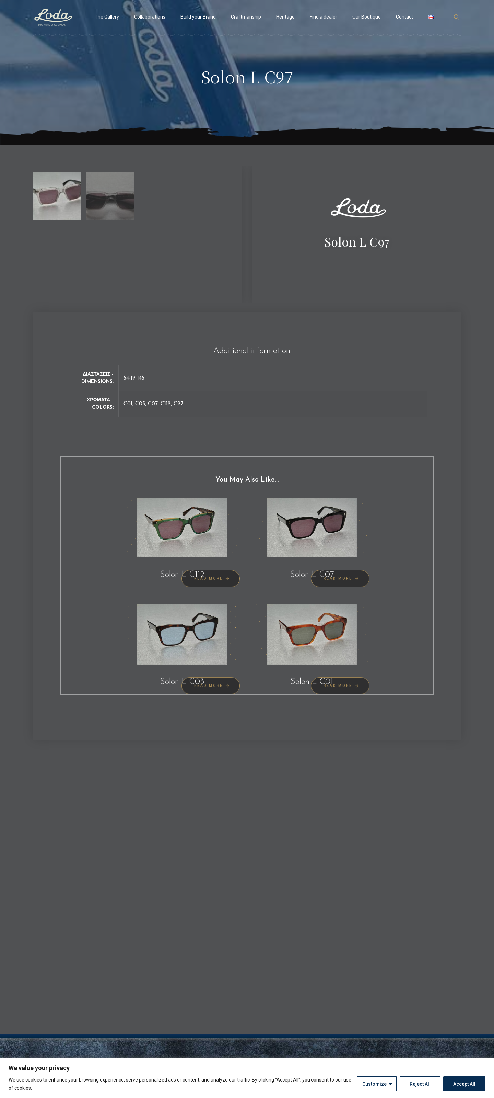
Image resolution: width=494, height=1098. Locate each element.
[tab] (251, 420)
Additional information (251, 422)
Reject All (420, 1084)
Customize (374, 1084)
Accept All (464, 1084)
